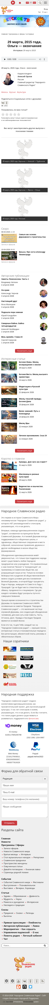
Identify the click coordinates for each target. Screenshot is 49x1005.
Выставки (8, 888)
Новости (6, 842)
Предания (8, 913)
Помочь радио (12, 936)
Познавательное (27, 885)
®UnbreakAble (28, 1002)
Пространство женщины (15, 863)
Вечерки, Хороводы (25, 888)
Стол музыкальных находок (17, 857)
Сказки (19, 913)
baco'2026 (8, 1002)
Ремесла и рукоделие (14, 902)
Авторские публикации (17, 926)
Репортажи (38, 857)
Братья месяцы (11, 854)
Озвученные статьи (13, 866)
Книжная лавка (33, 869)
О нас (36, 932)
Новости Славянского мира (17, 851)
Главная (5, 839)
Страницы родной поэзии (16, 872)
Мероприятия (11, 929)
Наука (18, 899)
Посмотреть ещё (24, 351)
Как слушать (29, 929)
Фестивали (38, 882)
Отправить (9, 823)
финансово (34, 718)
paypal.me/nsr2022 (35, 757)
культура (22, 92)
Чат (39, 12)
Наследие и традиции (14, 905)
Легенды (30, 913)
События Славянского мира (17, 882)
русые (13, 92)
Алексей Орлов (25, 76)
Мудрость (8, 899)
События (6, 879)
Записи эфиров (11, 848)
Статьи (5, 893)
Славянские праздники (15, 860)
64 (31, 2)
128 (27, 2)
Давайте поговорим (13, 869)
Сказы (4, 910)
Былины (8, 916)
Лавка (36, 926)
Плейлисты (34, 923)
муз (34, 2)
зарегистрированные (29, 118)
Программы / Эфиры (12, 845)
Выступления (10, 885)
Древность (34, 896)
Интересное (32, 902)
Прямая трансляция (14, 923)
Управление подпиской (17, 932)
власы (5, 92)
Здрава (7, 896)
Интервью (18, 50)
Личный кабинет (32, 936)
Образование (19, 896)
